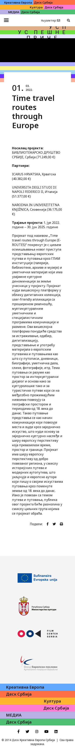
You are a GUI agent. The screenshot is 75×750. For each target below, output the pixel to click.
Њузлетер (48, 20)
